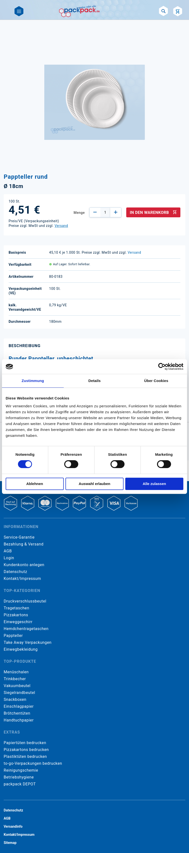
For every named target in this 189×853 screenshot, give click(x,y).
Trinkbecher (15, 679)
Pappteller (13, 635)
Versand (61, 226)
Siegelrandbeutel (19, 692)
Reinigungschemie (21, 770)
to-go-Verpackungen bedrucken (33, 763)
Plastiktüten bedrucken (25, 756)
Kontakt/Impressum (22, 578)
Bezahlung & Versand (24, 544)
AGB (8, 551)
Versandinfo (13, 826)
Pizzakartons (16, 615)
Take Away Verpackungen (28, 642)
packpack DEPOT (20, 784)
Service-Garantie (19, 537)
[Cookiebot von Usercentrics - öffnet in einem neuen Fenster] (161, 366)
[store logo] (79, 11)
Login (9, 558)
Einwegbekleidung (21, 649)
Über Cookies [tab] (156, 381)
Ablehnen (34, 484)
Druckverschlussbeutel (25, 601)
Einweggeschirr (18, 621)
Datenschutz (15, 571)
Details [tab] (94, 381)
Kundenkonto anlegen (24, 564)
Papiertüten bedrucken (25, 742)
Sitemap (10, 843)
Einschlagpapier (19, 706)
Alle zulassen (154, 484)
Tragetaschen (16, 608)
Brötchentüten (17, 713)
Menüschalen (16, 672)
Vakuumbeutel (17, 685)
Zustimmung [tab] (33, 381)
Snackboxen (15, 699)
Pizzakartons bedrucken (26, 749)
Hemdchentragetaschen (26, 628)
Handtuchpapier (19, 720)
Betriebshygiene (19, 777)
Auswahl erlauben (94, 484)
